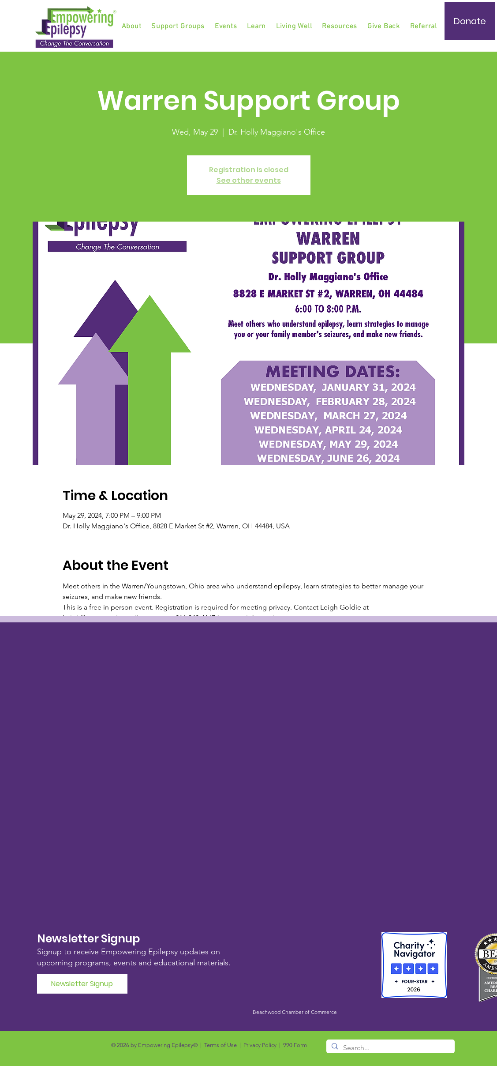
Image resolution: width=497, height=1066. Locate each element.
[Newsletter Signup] (82, 984)
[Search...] (389, 1048)
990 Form (295, 1045)
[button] (179, 26)
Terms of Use (220, 1045)
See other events (249, 180)
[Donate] (469, 21)
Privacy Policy (260, 1045)
